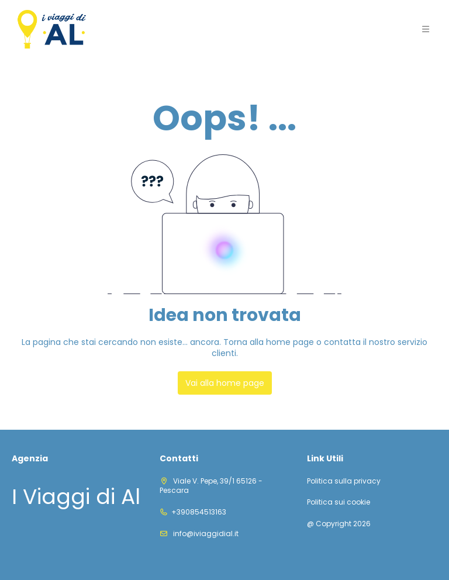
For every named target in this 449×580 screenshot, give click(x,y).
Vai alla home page (224, 383)
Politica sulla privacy (344, 481)
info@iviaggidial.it (205, 533)
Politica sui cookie (338, 502)
